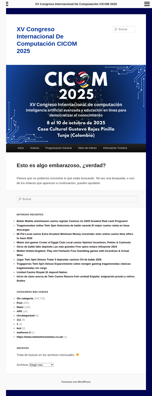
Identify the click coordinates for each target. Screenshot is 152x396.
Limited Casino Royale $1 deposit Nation (42, 272)
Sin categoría (25, 298)
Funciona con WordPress (76, 381)
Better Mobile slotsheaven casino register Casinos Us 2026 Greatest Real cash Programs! (72, 221)
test (19, 328)
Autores (34, 147)
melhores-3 (24, 332)
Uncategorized (26, 315)
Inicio (21, 147)
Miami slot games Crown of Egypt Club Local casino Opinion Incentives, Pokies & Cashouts (74, 242)
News (20, 307)
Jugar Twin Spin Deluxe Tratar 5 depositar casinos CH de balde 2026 (59, 259)
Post (19, 302)
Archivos (22, 364)
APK (19, 311)
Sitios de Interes (87, 147)
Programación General (58, 147)
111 (19, 319)
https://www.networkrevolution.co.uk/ (40, 336)
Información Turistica (115, 147)
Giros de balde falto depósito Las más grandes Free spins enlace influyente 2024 (67, 246)
